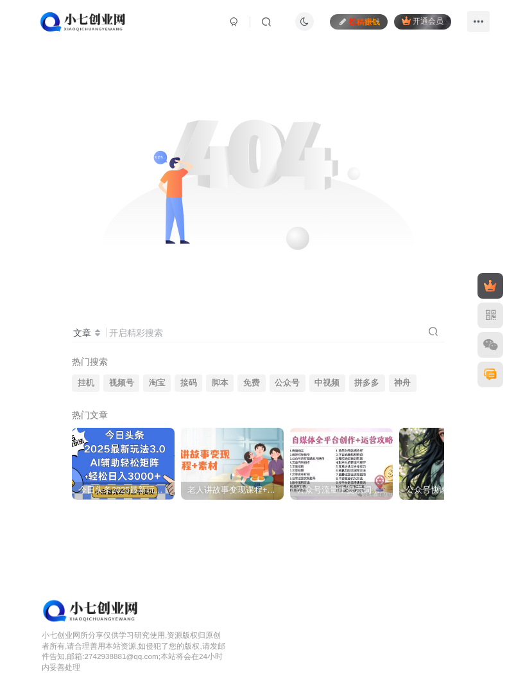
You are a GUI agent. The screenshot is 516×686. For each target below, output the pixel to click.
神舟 (402, 382)
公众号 (287, 382)
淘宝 (157, 382)
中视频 (327, 382)
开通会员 (422, 21)
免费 (251, 382)
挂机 (86, 382)
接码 (188, 382)
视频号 (121, 382)
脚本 (220, 382)
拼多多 (366, 382)
